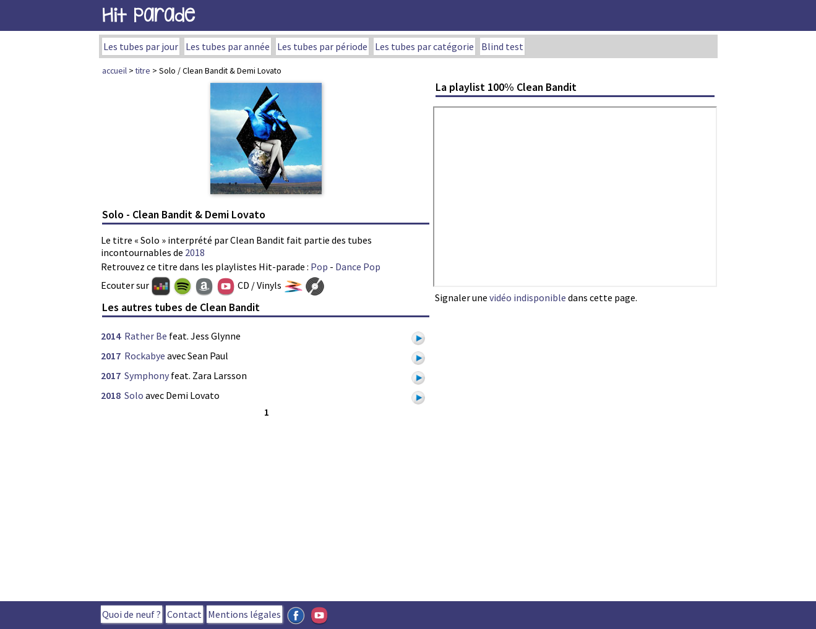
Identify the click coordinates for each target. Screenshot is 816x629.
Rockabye (144, 355)
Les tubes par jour (140, 46)
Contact (184, 614)
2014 (111, 336)
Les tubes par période (322, 46)
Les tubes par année (228, 46)
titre (142, 70)
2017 (111, 355)
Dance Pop (357, 266)
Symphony (146, 375)
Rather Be (145, 336)
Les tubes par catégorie (424, 46)
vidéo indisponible (527, 297)
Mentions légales (244, 614)
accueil (114, 70)
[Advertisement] (266, 506)
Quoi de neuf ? (131, 614)
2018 (195, 252)
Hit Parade (148, 15)
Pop (319, 266)
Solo (134, 395)
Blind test (502, 46)
